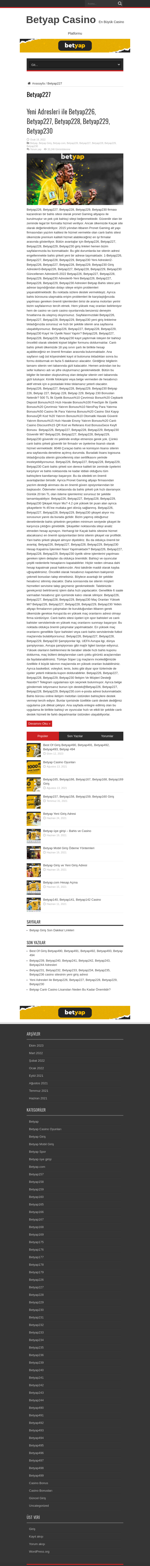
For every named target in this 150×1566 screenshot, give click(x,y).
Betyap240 (36, 1370)
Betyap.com (59, 143)
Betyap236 (36, 1355)
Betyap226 (72, 143)
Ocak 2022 (36, 1068)
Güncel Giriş (37, 1498)
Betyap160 (36, 1197)
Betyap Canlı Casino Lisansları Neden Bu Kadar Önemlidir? (70, 989)
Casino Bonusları (40, 1490)
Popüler (43, 736)
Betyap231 (36, 1317)
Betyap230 (32, 146)
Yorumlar (107, 736)
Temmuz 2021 (38, 1090)
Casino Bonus (38, 1483)
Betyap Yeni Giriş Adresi (59, 813)
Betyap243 (36, 1392)
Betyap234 (36, 1340)
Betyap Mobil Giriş (41, 1144)
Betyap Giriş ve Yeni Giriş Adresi (65, 865)
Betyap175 (36, 1242)
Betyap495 (36, 1445)
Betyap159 (36, 1189)
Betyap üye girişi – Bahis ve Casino (67, 831)
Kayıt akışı (36, 1536)
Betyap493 (36, 1430)
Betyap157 (36, 1174)
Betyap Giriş (45, 143)
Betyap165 (36, 1204)
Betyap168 (36, 1227)
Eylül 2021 (36, 1075)
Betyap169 (36, 1234)
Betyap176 (36, 1249)
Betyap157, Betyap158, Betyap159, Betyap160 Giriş (78, 796)
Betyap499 (36, 1475)
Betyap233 (36, 1332)
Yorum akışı (37, 1544)
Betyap (34, 143)
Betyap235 (36, 1347)
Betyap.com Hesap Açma (60, 882)
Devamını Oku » (39, 723)
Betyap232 (36, 1325)
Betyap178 (36, 1264)
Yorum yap (35, 149)
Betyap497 (36, 1460)
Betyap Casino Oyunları (59, 762)
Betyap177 (36, 1257)
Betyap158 (36, 1182)
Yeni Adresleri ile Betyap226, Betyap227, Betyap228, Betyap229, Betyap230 (68, 121)
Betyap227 (85, 143)
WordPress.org (39, 1551)
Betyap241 (36, 1377)
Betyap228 (97, 143)
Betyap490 (36, 1407)
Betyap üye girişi (40, 1159)
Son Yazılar (75, 736)
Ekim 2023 (36, 1045)
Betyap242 (36, 1385)
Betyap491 (36, 1415)
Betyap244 (36, 1400)
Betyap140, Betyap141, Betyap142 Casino (72, 899)
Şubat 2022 (37, 1060)
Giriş (32, 1529)
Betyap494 (36, 1438)
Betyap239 (36, 1362)
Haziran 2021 (38, 1098)
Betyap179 (36, 1272)
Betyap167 (36, 1219)
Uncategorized (39, 1505)
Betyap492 (36, 1423)
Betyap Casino (61, 19)
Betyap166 (36, 1212)
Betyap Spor (37, 1151)
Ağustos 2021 (38, 1083)
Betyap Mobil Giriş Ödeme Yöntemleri (68, 848)
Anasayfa (36, 83)
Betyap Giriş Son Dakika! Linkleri (51, 930)
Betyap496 (36, 1453)
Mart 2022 (36, 1053)
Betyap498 (36, 1468)
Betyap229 (110, 143)
